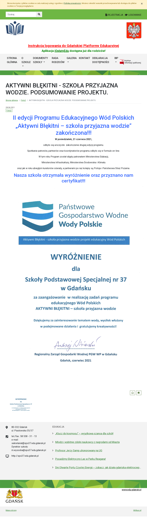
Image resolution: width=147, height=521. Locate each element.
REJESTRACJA (114, 15)
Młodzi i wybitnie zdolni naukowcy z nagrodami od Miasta (87, 442)
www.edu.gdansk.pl (131, 489)
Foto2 (23, 100)
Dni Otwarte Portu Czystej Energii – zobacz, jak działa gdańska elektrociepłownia (98, 467)
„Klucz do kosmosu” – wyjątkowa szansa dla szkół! (84, 433)
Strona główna (12, 60)
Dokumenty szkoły (40, 60)
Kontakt (84, 58)
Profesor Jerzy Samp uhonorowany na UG (78, 450)
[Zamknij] (142, 3)
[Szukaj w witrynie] (39, 14)
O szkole (26, 60)
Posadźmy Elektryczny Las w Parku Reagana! (80, 459)
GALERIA (72, 58)
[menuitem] (26, 62)
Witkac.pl (137, 510)
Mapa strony (11, 510)
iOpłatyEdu (62, 51)
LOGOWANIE (133, 15)
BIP (116, 58)
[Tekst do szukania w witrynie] (21, 14)
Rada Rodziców (58, 60)
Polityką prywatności (72, 3)
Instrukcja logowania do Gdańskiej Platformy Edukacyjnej (73, 46)
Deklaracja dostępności (100, 60)
